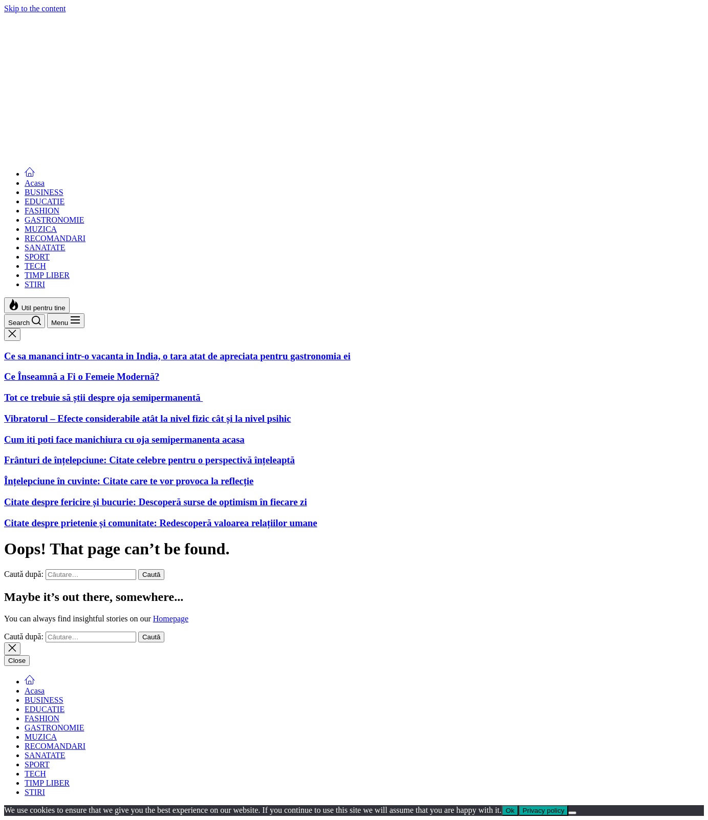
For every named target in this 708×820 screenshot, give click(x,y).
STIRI (35, 284)
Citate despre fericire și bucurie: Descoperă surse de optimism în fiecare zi (155, 502)
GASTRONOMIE (54, 219)
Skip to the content (35, 8)
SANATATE (45, 247)
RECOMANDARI (55, 238)
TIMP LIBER (47, 275)
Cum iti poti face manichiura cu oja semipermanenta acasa (124, 150)
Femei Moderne (30, 17)
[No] (572, 812)
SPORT (37, 256)
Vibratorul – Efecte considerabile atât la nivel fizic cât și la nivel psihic (147, 130)
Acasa (35, 183)
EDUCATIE (45, 201)
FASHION (42, 210)
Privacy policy (543, 810)
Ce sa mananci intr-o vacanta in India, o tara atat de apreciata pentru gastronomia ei (177, 67)
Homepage (170, 618)
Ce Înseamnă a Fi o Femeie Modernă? (81, 88)
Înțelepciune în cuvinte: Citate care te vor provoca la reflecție (128, 481)
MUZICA (41, 229)
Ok (510, 810)
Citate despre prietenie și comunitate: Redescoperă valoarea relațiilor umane (160, 522)
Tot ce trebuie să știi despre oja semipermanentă (103, 109)
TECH (35, 266)
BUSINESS (44, 192)
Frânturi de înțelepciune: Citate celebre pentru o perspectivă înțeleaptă (149, 460)
